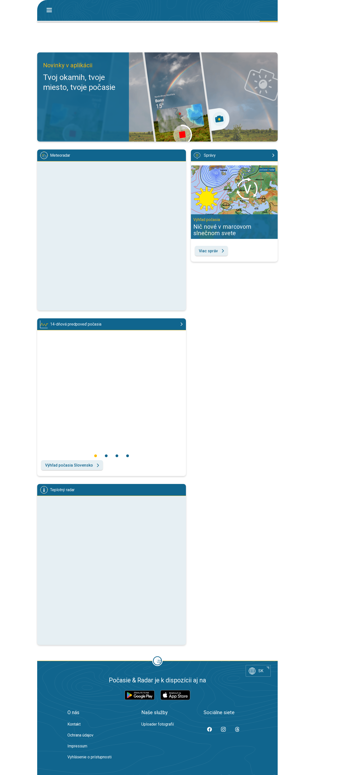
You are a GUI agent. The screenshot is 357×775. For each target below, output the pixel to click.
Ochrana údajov (80, 735)
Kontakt (74, 724)
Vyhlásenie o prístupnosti (89, 757)
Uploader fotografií (157, 724)
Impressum (77, 746)
